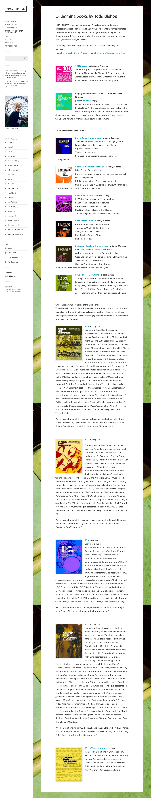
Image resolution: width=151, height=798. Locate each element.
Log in (10, 248)
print (77, 100)
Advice (10, 142)
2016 (87, 326)
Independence (12, 170)
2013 (87, 624)
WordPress (17, 289)
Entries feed (12, 253)
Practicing (10, 43)
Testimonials (11, 46)
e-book (87, 100)
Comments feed (13, 257)
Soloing (10, 211)
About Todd (10, 21)
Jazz (9, 174)
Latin (9, 179)
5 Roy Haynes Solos (84, 195)
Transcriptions (12, 220)
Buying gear (12, 156)
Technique (11, 216)
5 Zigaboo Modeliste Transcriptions (91, 246)
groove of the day (13, 165)
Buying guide (11, 24)
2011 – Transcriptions (95, 748)
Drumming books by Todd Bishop (14, 32)
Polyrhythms (12, 188)
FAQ (6, 36)
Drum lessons (11, 28)
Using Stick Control (14, 230)
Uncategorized (12, 225)
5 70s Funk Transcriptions (87, 274)
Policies (8, 39)
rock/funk (11, 202)
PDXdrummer (16, 9)
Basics (10, 147)
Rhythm (10, 198)
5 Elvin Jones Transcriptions (88, 138)
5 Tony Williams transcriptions (89, 166)
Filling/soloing (12, 161)
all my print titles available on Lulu (109, 52)
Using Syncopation (14, 234)
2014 (87, 540)
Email (6, 81)
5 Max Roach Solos (84, 220)
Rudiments (11, 207)
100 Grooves (81, 66)
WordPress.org (13, 262)
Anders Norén (16, 292)
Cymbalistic (65, 39)
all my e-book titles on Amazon (74, 52)
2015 (87, 439)
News (9, 184)
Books (10, 152)
